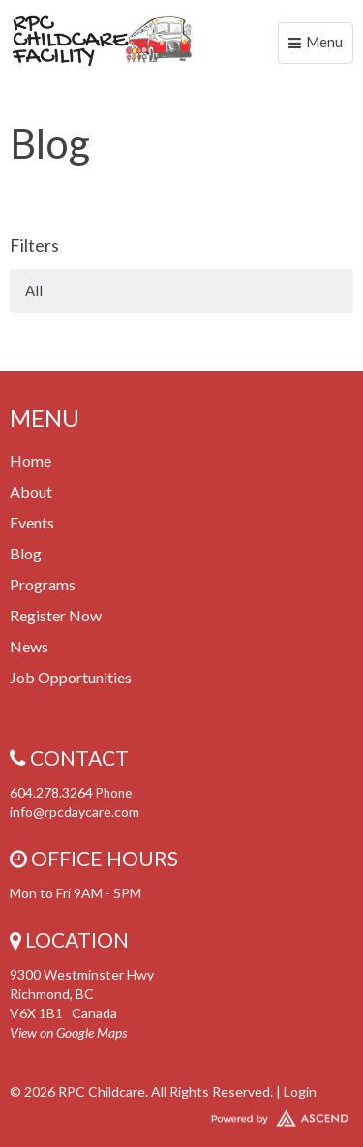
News (29, 646)
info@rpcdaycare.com (74, 811)
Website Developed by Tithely (181, 1114)
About (31, 491)
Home (30, 460)
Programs (43, 584)
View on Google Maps (68, 1032)
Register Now (56, 615)
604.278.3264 (51, 792)
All (34, 290)
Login (300, 1091)
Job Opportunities (71, 677)
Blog (26, 553)
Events (32, 522)
